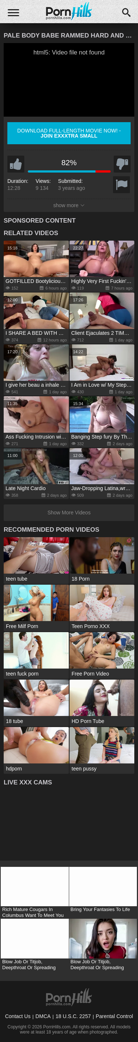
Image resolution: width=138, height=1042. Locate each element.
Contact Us (18, 1016)
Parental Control (114, 1016)
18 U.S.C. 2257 (73, 1016)
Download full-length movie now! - (69, 133)
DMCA (42, 1016)
